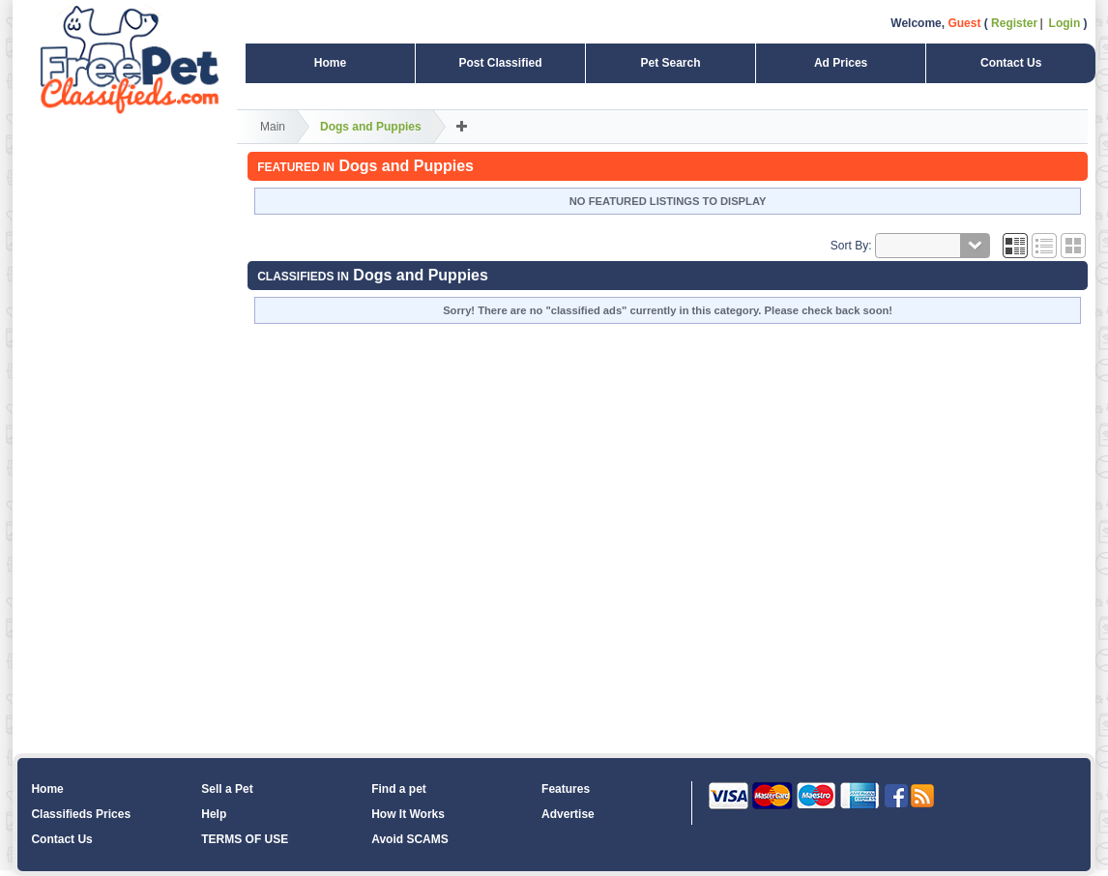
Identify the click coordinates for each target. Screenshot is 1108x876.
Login (1065, 23)
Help (213, 814)
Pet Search (670, 63)
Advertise (568, 814)
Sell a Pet (226, 789)
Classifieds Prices (81, 814)
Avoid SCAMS (410, 839)
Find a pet (398, 789)
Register (1014, 23)
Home (330, 63)
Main (272, 126)
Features (565, 789)
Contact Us (1010, 63)
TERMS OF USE (244, 839)
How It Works (408, 814)
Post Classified (499, 63)
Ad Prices (840, 63)
